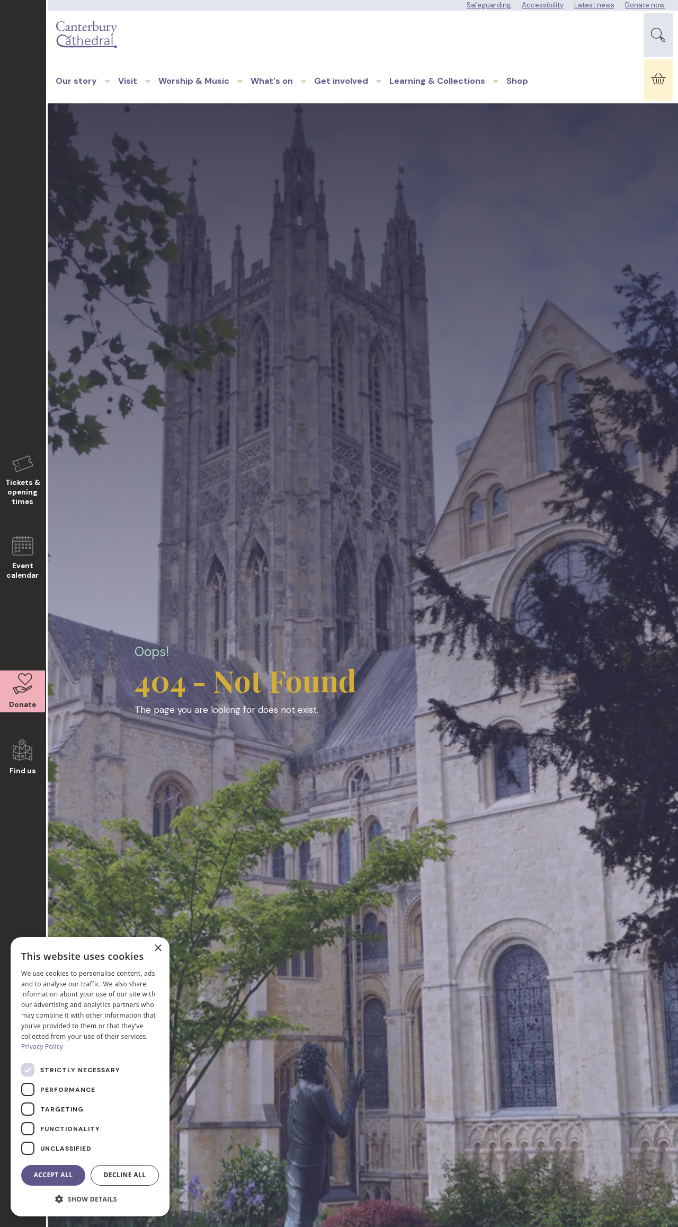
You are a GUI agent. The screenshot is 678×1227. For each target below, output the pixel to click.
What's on (272, 92)
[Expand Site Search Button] (658, 37)
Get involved (341, 92)
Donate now (645, 5)
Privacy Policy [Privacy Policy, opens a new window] (42, 1046)
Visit (127, 92)
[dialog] (90, 1076)
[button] (90, 1199)
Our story (76, 92)
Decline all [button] (125, 1174)
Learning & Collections (437, 92)
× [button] (158, 948)
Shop (517, 92)
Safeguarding (489, 5)
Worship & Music (193, 92)
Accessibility (543, 5)
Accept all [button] (53, 1174)
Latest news (594, 5)
